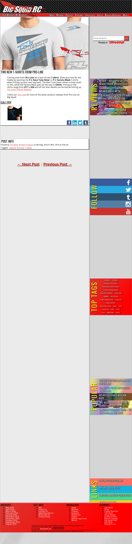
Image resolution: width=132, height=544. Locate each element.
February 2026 (12, 513)
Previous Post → (57, 164)
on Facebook (111, 182)
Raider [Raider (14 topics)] (106, 296)
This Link (21, 94)
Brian (106, 509)
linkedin (74, 121)
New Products (27, 144)
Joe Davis (108, 522)
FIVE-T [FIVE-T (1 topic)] (118, 309)
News (51, 15)
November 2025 (12, 518)
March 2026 (11, 511)
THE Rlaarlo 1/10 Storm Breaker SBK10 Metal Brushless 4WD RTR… (111, 89)
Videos (100, 15)
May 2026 (10, 507)
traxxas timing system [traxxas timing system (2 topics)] (111, 290)
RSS (40, 507)
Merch (126, 15)
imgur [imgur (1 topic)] (115, 306)
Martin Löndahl (111, 518)
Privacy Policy (44, 516)
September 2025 (13, 522)
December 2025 (12, 516)
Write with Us (44, 515)
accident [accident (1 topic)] (115, 280)
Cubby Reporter (111, 511)
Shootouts (90, 15)
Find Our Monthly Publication (115, 495)
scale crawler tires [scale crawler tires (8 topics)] (106, 300)
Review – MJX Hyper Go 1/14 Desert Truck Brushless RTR (114, 82)
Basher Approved (113, 15)
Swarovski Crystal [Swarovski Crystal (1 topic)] (105, 306)
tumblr (85, 121)
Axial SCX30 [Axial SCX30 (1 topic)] (114, 296)
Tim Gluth (108, 513)
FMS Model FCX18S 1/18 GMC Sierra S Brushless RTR (113, 404)
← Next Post (28, 164)
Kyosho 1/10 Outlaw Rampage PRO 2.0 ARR (114, 382)
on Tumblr (114, 197)
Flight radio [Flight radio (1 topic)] (118, 293)
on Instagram (110, 204)
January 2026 (11, 515)
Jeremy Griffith (110, 516)
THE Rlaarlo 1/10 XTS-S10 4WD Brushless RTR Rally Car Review (114, 97)
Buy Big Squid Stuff (109, 488)
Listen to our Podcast (111, 480)
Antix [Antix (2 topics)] (120, 306)
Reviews (60, 15)
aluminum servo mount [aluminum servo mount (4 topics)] (111, 287)
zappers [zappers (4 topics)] (107, 280)
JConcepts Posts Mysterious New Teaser (114, 389)
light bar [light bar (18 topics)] (110, 312)
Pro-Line (20, 147)
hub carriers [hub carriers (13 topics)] (111, 303)
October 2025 (11, 520)
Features (79, 15)
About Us (43, 509)
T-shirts (28, 147)
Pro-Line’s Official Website (19, 89)
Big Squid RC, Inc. (45, 529)
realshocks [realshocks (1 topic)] (105, 309)
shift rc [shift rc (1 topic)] (118, 313)
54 (1, 533)
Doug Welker (110, 515)
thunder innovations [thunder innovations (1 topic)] (110, 283)
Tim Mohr (14, 144)
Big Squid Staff (110, 520)
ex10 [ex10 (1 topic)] (103, 313)
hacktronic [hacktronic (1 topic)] (118, 300)
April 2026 (10, 509)
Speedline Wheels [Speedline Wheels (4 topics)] (106, 293)
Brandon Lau (110, 524)
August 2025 (11, 524)
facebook (69, 121)
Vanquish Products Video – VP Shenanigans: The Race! (115, 411)
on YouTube (112, 211)
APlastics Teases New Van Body (112, 396)
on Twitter (114, 189)
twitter (80, 121)
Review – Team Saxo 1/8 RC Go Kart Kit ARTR (114, 104)
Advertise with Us (46, 513)
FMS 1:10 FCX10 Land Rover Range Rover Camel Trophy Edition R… (113, 111)
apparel (12, 147)
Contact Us (43, 511)
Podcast (69, 15)
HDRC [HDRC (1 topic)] (112, 309)
